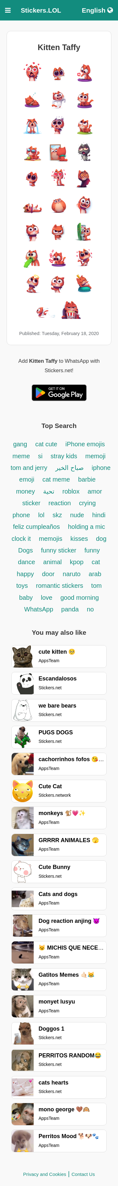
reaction (59, 503)
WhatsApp (39, 609)
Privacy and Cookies (44, 1174)
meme (21, 456)
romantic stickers (60, 585)
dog (101, 538)
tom (96, 585)
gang (20, 444)
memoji (95, 456)
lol (41, 515)
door (48, 573)
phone (21, 515)
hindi (98, 515)
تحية (49, 491)
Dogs (25, 550)
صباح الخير (70, 467)
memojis (50, 538)
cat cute (46, 444)
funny (92, 550)
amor (95, 491)
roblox (70, 491)
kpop (76, 561)
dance (26, 561)
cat (96, 561)
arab (95, 573)
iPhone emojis (85, 444)
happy (25, 573)
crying (87, 503)
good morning (79, 597)
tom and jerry (29, 467)
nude (77, 515)
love (47, 597)
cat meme (56, 479)
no (90, 609)
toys (22, 585)
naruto (72, 573)
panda (70, 609)
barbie (87, 479)
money (25, 491)
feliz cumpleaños (36, 526)
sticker (32, 503)
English (97, 10)
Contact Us (83, 1174)
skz (57, 515)
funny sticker (58, 550)
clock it (21, 538)
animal (52, 561)
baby (27, 597)
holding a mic (86, 526)
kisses (80, 538)
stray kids (64, 456)
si (41, 456)
